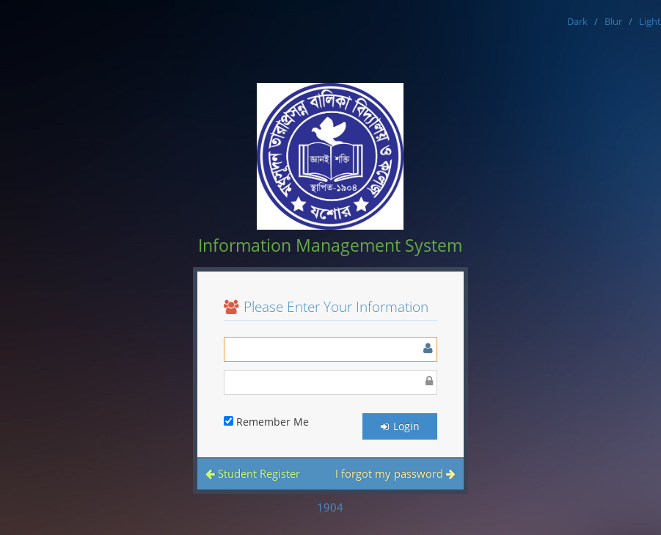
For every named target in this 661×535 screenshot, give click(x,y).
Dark (577, 21)
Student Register (252, 473)
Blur (613, 21)
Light (650, 21)
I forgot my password (395, 473)
